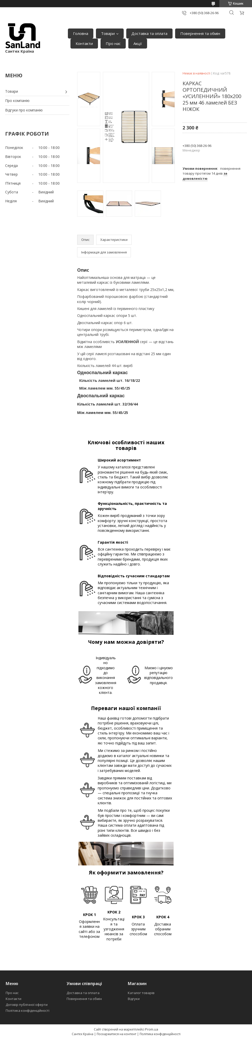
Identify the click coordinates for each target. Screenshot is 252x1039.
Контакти (84, 43)
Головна (80, 33)
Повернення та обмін (200, 33)
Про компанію (17, 100)
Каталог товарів (141, 992)
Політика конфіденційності (27, 1010)
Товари (108, 33)
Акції (137, 43)
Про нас (113, 43)
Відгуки (134, 998)
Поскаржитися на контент (116, 1034)
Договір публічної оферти (27, 1004)
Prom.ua (151, 1029)
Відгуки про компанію (24, 110)
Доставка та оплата (149, 33)
